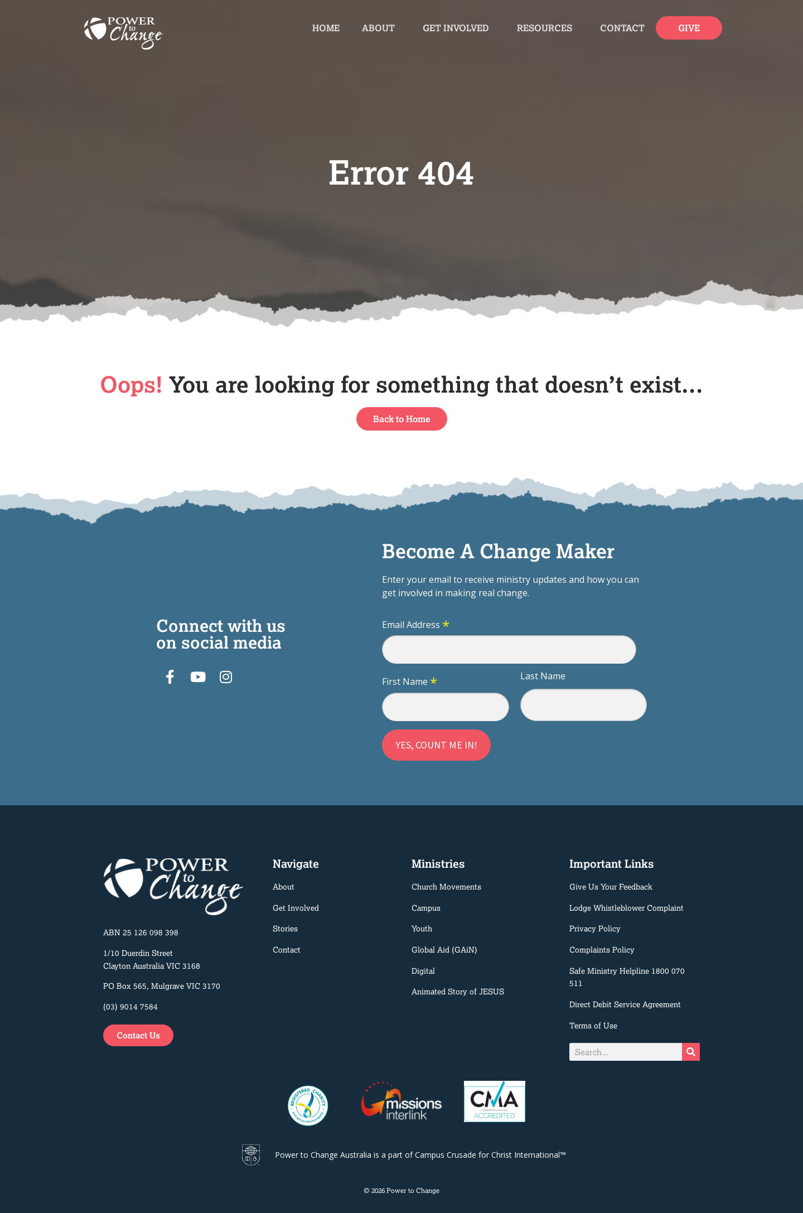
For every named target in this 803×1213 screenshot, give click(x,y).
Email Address (415, 625)
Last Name (542, 676)
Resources (547, 27)
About (381, 27)
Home (326, 28)
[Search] (691, 1052)
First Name (409, 682)
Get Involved (459, 27)
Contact (622, 28)
